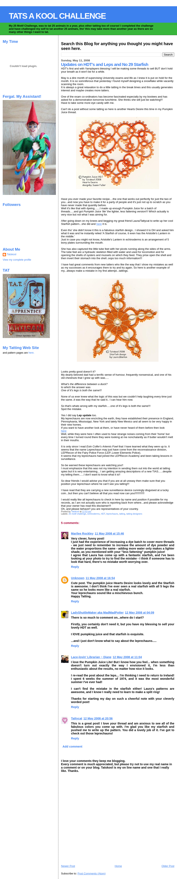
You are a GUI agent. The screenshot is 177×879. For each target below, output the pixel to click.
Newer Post (68, 866)
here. (31, 352)
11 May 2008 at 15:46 (109, 533)
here (99, 223)
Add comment (72, 746)
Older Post (168, 866)
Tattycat (76, 718)
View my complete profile (17, 259)
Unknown (77, 578)
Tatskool (11, 254)
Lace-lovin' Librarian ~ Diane (91, 657)
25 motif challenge (77, 514)
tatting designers (134, 514)
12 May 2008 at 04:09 (139, 612)
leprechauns (112, 514)
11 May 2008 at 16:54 (100, 578)
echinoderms (93, 514)
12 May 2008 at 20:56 (98, 718)
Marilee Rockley (82, 533)
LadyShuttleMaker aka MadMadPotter (97, 612)
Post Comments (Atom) (91, 873)
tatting (122, 514)
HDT (103, 514)
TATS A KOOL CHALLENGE (57, 15)
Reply (75, 566)
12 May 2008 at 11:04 (127, 657)
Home (118, 866)
